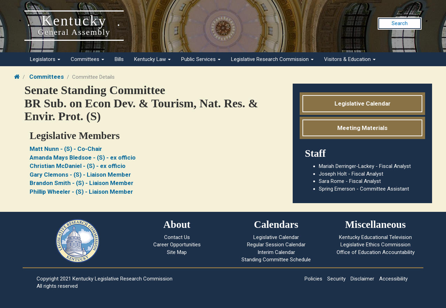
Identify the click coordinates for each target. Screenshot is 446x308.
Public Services (201, 59)
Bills (119, 59)
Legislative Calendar (362, 103)
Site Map (177, 252)
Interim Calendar (276, 252)
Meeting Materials (362, 127)
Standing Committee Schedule (276, 259)
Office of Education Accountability (376, 252)
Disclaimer (362, 279)
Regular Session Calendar (276, 244)
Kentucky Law (152, 59)
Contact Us (177, 237)
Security (336, 279)
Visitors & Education (350, 59)
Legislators (45, 59)
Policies (313, 279)
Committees (87, 59)
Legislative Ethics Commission (375, 244)
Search (400, 23)
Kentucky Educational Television (375, 237)
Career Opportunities (177, 244)
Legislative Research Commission (272, 59)
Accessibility (393, 279)
